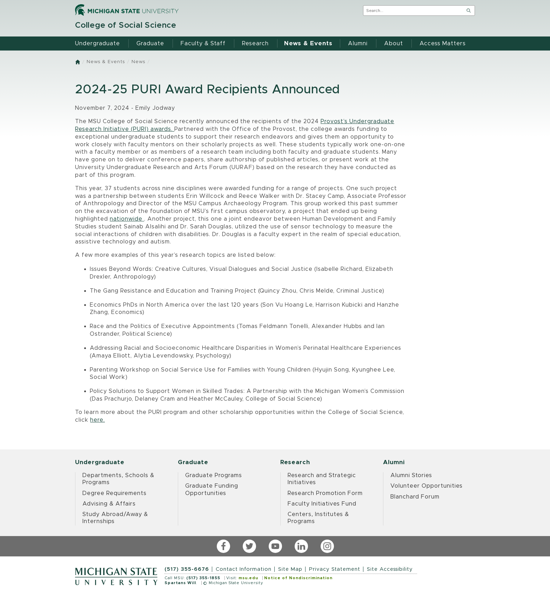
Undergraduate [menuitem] (97, 43)
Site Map (290, 569)
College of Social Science (125, 25)
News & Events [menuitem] (308, 43)
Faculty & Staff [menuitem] (203, 43)
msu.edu (248, 578)
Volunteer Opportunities (426, 486)
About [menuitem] (393, 43)
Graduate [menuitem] (150, 43)
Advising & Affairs (109, 504)
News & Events (106, 62)
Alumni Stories (411, 475)
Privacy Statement (334, 569)
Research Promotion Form (325, 493)
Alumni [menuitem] (358, 43)
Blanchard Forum (415, 497)
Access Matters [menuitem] (443, 43)
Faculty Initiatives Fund (322, 504)
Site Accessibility (390, 569)
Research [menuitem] (255, 43)
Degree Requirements (114, 493)
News (138, 62)
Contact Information (243, 569)
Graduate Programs (213, 475)
